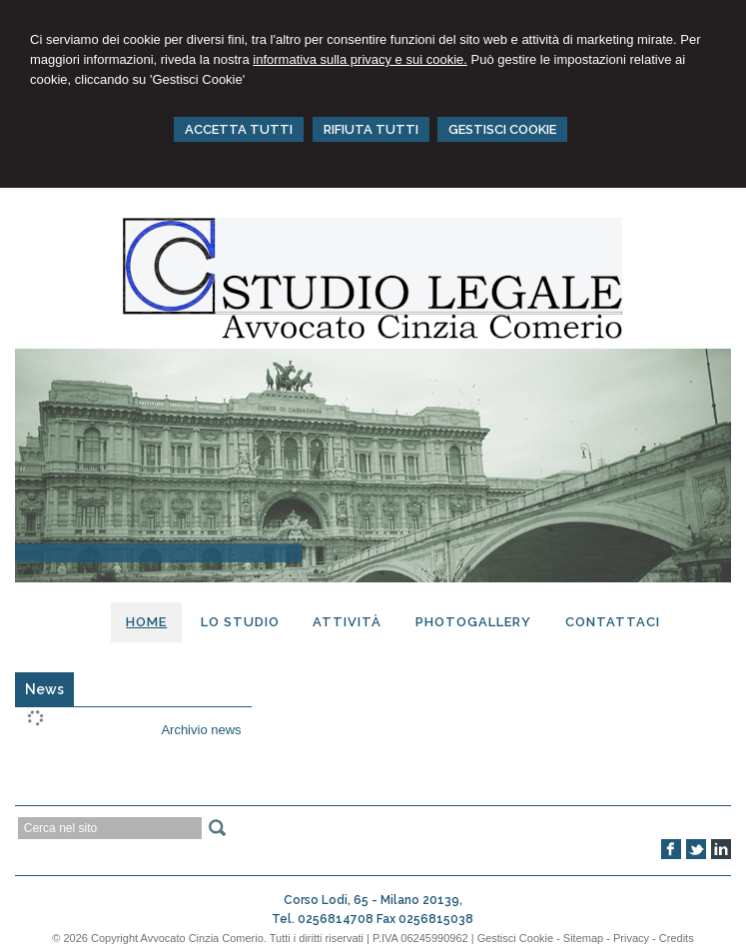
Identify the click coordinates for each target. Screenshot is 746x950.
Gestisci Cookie (515, 938)
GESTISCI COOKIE (502, 129)
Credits (676, 938)
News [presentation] (44, 689)
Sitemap (583, 938)
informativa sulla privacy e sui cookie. (360, 59)
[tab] (44, 689)
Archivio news (201, 729)
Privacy (631, 938)
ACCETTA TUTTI (239, 129)
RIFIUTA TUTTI (371, 129)
